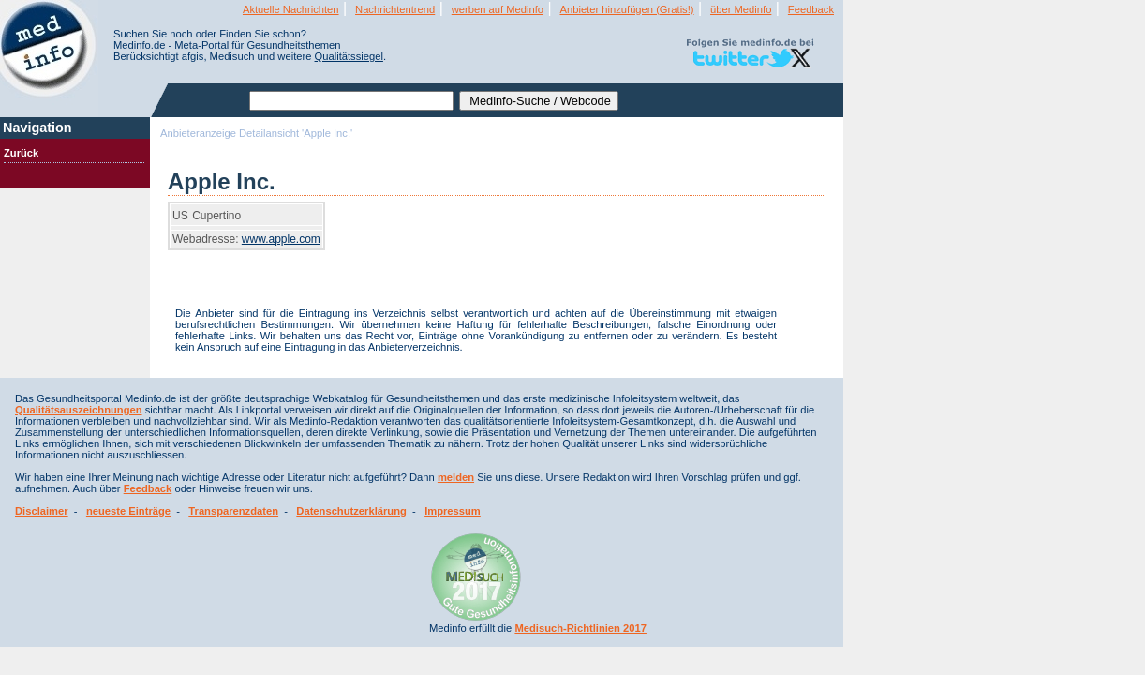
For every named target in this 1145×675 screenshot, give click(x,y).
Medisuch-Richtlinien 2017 (580, 628)
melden (456, 477)
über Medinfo (740, 9)
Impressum (452, 511)
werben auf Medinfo (497, 9)
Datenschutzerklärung (351, 511)
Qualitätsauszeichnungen (78, 409)
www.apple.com (281, 239)
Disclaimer (41, 511)
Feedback (811, 9)
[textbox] (351, 101)
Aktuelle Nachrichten (291, 9)
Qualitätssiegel (349, 56)
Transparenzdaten (233, 511)
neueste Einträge (128, 511)
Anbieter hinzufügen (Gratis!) (627, 9)
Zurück (21, 152)
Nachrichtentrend (395, 9)
